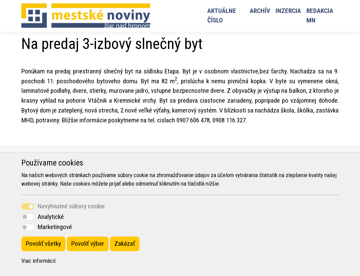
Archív (260, 11)
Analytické (51, 217)
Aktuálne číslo (221, 15)
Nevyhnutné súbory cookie (71, 206)
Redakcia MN (319, 15)
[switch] (27, 216)
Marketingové (55, 227)
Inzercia (288, 11)
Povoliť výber (87, 243)
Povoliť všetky (43, 243)
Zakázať (124, 243)
